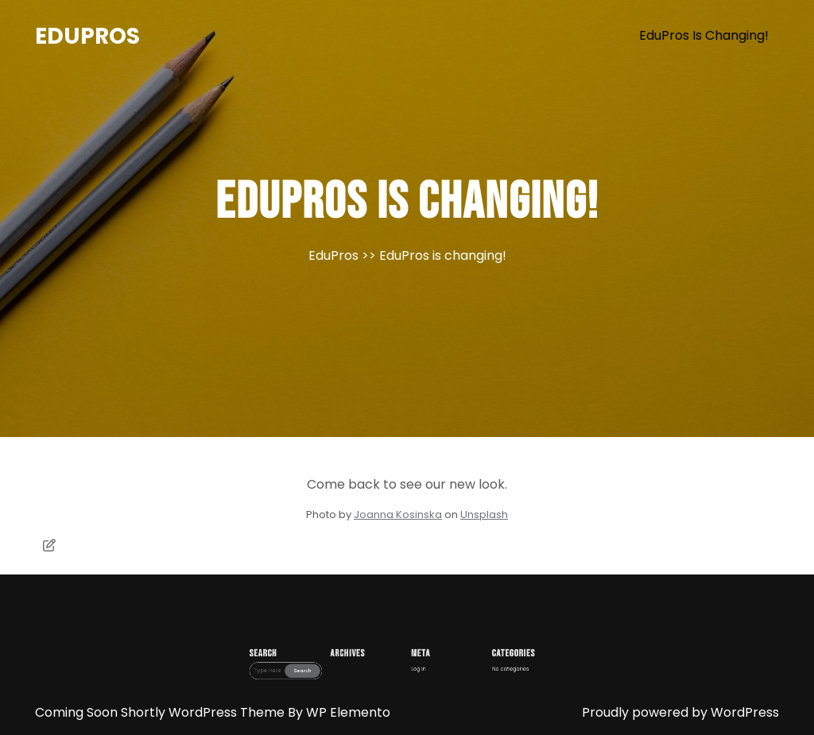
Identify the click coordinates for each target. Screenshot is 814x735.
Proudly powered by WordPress (680, 712)
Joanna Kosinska (398, 514)
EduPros (87, 36)
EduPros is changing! (704, 35)
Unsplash (484, 514)
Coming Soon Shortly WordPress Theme (161, 712)
